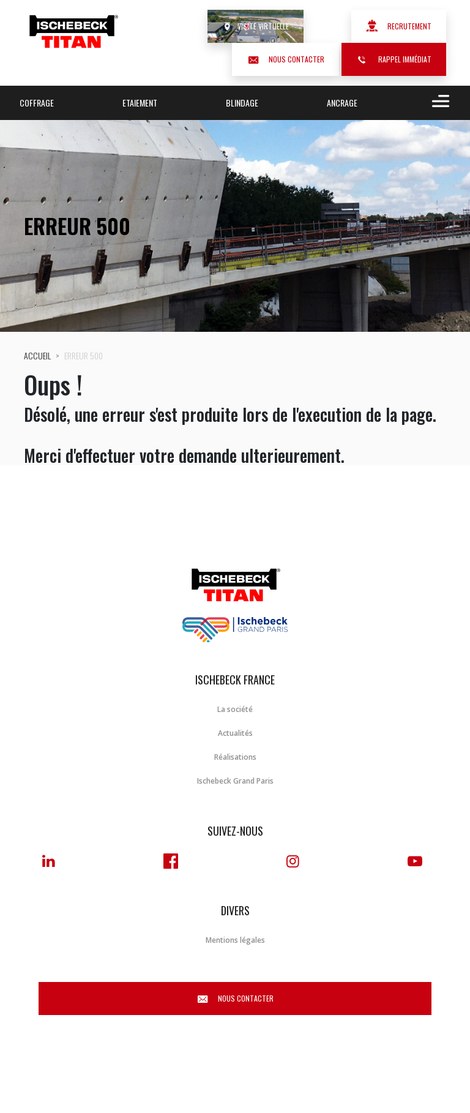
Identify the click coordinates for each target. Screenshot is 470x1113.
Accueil (37, 355)
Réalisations (235, 757)
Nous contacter (285, 59)
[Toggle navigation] (438, 103)
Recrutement (398, 26)
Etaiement (139, 102)
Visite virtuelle (255, 26)
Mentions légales (235, 940)
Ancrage (342, 102)
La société (235, 709)
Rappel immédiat (393, 59)
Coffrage (37, 102)
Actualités (235, 733)
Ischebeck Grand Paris (235, 781)
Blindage (242, 102)
